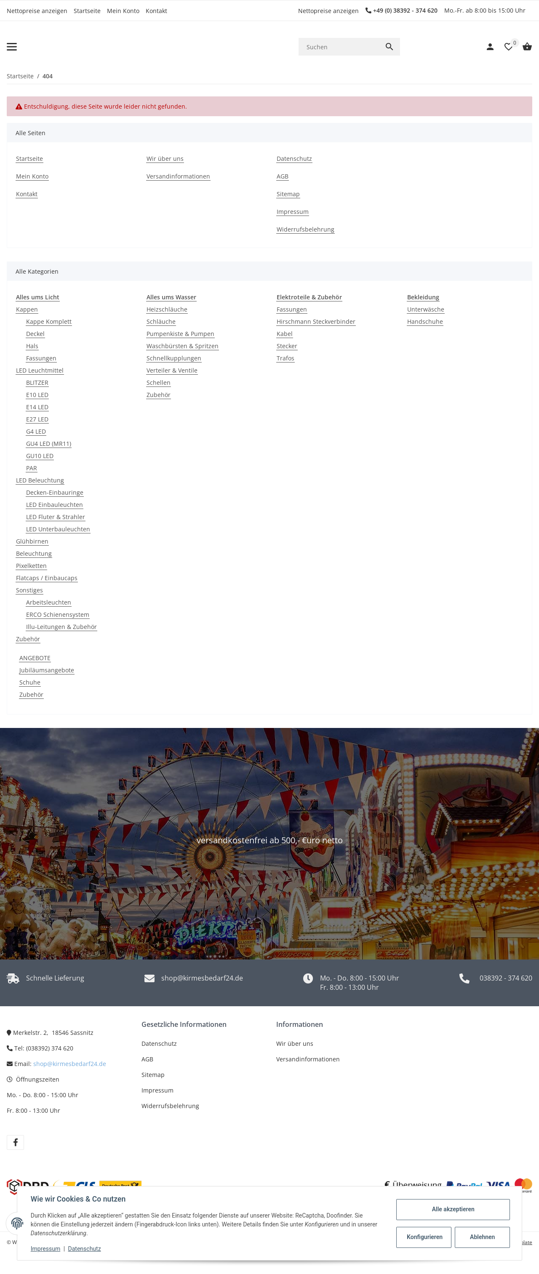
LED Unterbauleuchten (58, 529)
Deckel (35, 334)
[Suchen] (339, 47)
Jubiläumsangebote (46, 670)
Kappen (27, 309)
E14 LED (37, 407)
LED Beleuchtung (40, 480)
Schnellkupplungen (174, 358)
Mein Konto (123, 11)
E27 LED (37, 419)
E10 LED (37, 395)
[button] (504, 46)
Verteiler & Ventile (172, 370)
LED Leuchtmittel (40, 370)
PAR (31, 468)
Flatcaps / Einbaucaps (46, 578)
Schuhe (29, 682)
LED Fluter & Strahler (55, 517)
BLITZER (37, 382)
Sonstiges (29, 590)
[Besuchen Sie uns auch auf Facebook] (15, 1142)
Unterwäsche (425, 309)
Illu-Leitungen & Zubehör (61, 627)
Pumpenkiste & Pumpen (180, 334)
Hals (32, 346)
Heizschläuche (167, 309)
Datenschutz (159, 1043)
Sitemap (153, 1075)
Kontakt (156, 11)
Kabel (285, 334)
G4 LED (36, 431)
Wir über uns (294, 1043)
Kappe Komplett (49, 321)
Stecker (287, 346)
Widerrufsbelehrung (170, 1106)
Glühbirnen (32, 541)
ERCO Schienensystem (57, 614)
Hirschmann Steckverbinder (316, 321)
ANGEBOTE (35, 658)
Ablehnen (482, 1237)
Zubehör (28, 639)
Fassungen (41, 358)
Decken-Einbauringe (54, 492)
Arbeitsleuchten (48, 602)
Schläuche (161, 321)
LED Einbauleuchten (54, 505)
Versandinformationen (308, 1059)
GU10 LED (39, 456)
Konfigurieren (425, 1237)
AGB (147, 1059)
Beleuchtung (34, 553)
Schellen (159, 382)
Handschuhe (425, 321)
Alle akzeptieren (453, 1209)
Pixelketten (31, 566)
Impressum (157, 1090)
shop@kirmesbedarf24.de (69, 1064)
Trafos (285, 358)
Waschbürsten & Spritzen (183, 346)
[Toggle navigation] (12, 47)
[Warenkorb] (523, 46)
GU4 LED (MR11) (48, 444)
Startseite (87, 11)
